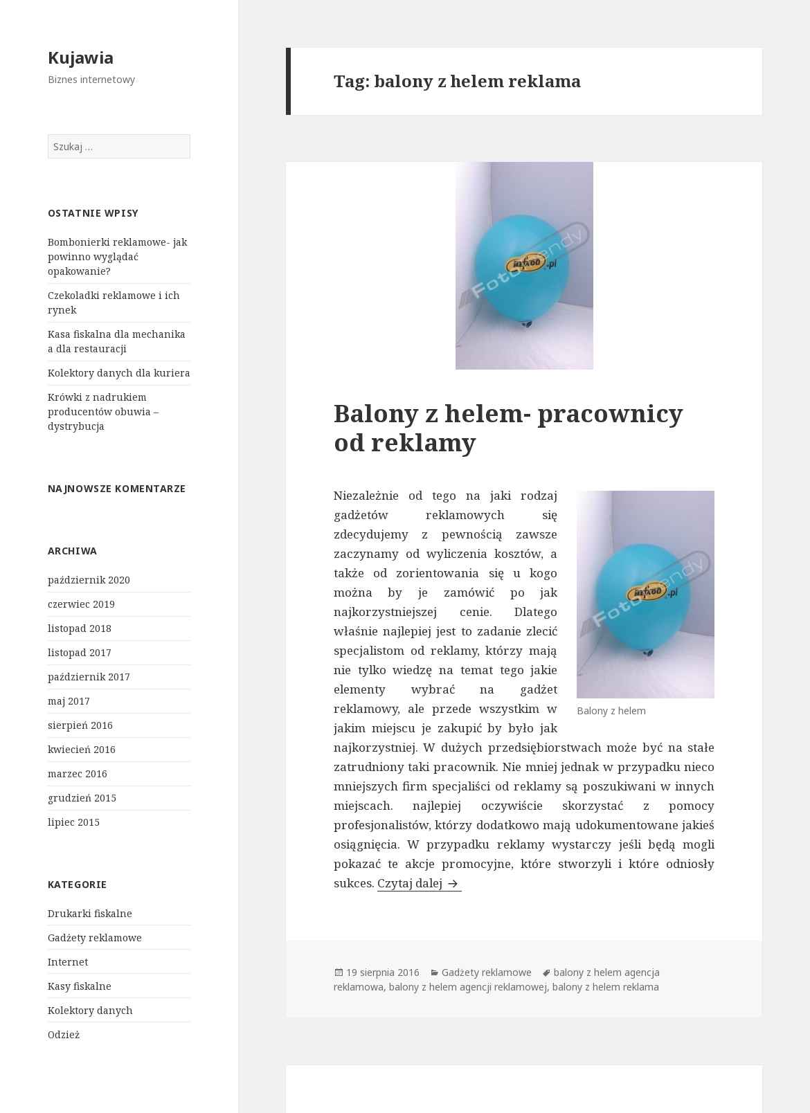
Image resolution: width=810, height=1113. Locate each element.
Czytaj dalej (419, 883)
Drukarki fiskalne (90, 913)
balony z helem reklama (605, 986)
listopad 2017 (79, 652)
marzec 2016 (77, 773)
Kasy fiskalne (79, 986)
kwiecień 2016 (82, 749)
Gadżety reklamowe (95, 937)
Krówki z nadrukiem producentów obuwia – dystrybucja (103, 411)
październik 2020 (89, 579)
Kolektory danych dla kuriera (119, 372)
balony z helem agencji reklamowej (468, 986)
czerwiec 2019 (81, 603)
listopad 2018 (79, 628)
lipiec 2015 (74, 822)
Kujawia (81, 57)
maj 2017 (69, 700)
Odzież (64, 1034)
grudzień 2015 (82, 797)
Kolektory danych (90, 1010)
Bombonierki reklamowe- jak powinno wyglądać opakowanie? (117, 256)
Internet (68, 961)
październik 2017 (89, 676)
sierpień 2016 (80, 725)
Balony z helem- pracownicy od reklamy (508, 427)
